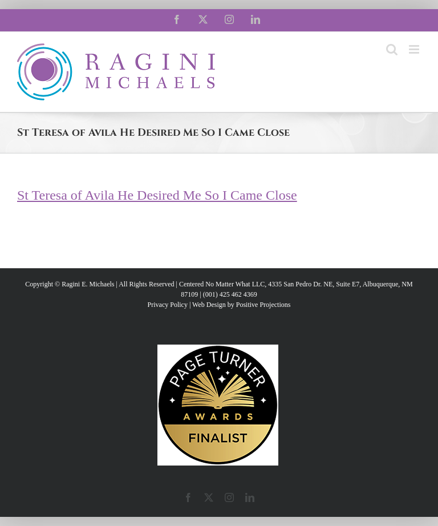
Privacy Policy (168, 305)
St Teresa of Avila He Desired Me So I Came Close (157, 195)
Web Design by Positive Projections (241, 305)
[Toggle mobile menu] (415, 49)
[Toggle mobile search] (392, 49)
